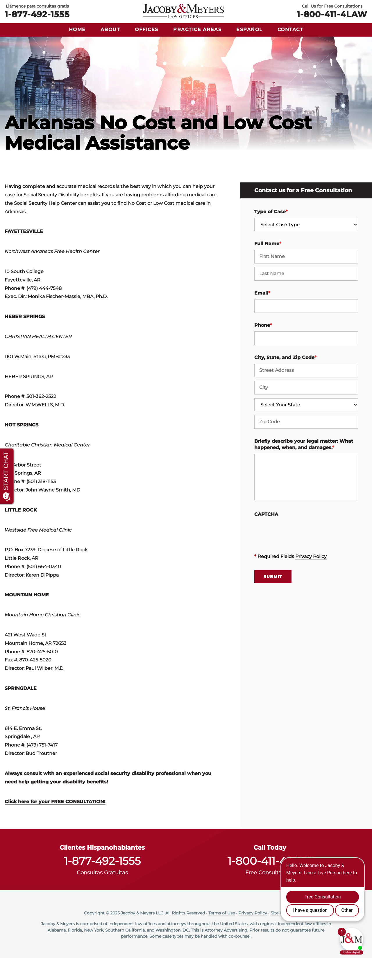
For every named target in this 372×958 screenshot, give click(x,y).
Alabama (57, 930)
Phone (263, 325)
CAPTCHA (266, 514)
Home (77, 29)
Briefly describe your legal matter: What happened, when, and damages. (303, 444)
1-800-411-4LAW (332, 14)
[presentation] (298, 532)
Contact (290, 29)
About (110, 29)
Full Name (267, 243)
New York (93, 930)
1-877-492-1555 (37, 14)
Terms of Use (221, 913)
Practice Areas (197, 29)
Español (249, 29)
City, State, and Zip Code (285, 357)
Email (262, 293)
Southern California (125, 930)
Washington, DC (172, 930)
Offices (146, 29)
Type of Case (271, 211)
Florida (75, 930)
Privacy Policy (311, 556)
